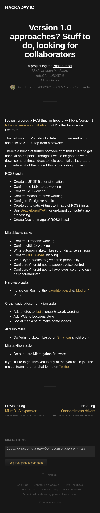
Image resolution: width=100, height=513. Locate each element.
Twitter (64, 366)
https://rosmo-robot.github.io (26, 125)
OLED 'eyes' (35, 255)
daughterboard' (59, 290)
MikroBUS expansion (21, 411)
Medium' (82, 290)
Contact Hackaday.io (46, 484)
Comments (80, 87)
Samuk (18, 87)
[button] (90, 7)
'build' (40, 311)
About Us (22, 484)
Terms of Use (27, 489)
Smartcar (64, 337)
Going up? (49, 475)
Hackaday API (72, 489)
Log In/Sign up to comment (26, 462)
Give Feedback (73, 484)
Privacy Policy (49, 489)
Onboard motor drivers (78, 411)
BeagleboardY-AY (34, 210)
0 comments (39, 415)
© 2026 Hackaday (50, 502)
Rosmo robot (62, 66)
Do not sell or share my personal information (50, 494)
